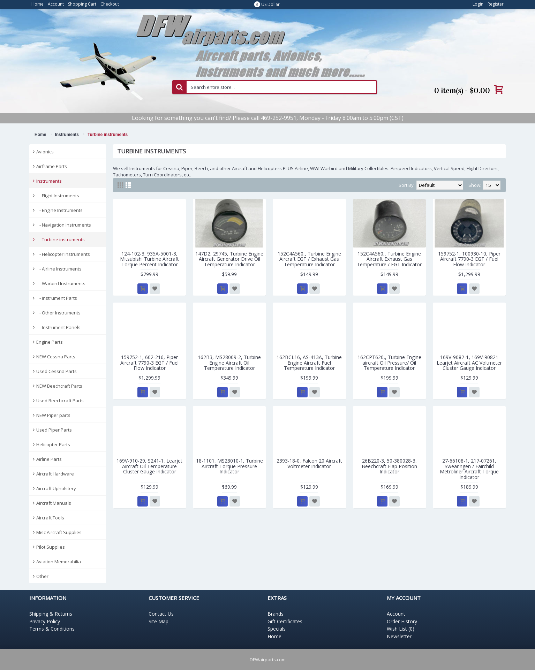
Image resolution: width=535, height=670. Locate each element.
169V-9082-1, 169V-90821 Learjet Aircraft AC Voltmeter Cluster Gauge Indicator (469, 362)
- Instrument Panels (58, 327)
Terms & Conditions (52, 628)
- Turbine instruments (60, 239)
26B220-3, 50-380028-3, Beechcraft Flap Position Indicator (389, 466)
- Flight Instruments (57, 195)
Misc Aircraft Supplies (59, 532)
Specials (277, 628)
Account (396, 613)
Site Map (158, 621)
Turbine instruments (108, 134)
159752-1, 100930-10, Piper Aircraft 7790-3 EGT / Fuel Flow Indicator (469, 259)
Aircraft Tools (50, 518)
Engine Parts (49, 342)
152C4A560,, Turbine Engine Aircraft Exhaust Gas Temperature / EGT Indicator (389, 259)
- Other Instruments (58, 313)
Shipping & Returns (50, 613)
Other (42, 576)
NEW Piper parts (53, 415)
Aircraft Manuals (53, 503)
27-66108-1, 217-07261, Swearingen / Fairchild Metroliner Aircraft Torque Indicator (469, 468)
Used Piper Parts (54, 430)
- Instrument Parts (56, 298)
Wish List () (400, 628)
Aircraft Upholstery (56, 488)
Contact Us (161, 613)
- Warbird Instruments (60, 283)
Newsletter (399, 636)
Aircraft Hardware (55, 474)
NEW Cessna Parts (55, 356)
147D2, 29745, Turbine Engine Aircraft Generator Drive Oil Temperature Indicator (229, 259)
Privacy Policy (44, 621)
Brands (276, 613)
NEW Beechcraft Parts (59, 386)
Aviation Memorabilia (58, 561)
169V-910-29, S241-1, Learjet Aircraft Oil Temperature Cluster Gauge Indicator (149, 466)
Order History (402, 621)
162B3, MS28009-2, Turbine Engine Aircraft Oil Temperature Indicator (229, 362)
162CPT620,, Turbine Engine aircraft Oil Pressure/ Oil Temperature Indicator (389, 362)
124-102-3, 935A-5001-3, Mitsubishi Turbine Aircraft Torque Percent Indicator (149, 259)
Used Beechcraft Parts (60, 400)
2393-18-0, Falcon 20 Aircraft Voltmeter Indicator (309, 463)
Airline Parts (49, 459)
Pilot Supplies (50, 547)
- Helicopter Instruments (63, 254)
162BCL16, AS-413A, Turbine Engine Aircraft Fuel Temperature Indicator (309, 362)
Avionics (45, 152)
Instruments (67, 134)
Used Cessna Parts (56, 371)
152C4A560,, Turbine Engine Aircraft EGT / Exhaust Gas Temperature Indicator (309, 259)
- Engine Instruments (59, 210)
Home (40, 134)
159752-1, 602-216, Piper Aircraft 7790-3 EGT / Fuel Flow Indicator (149, 362)
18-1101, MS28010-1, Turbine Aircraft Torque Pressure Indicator (229, 466)
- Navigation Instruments (63, 225)
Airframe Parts (51, 166)
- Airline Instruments (59, 269)
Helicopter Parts (53, 444)
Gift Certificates (285, 621)
